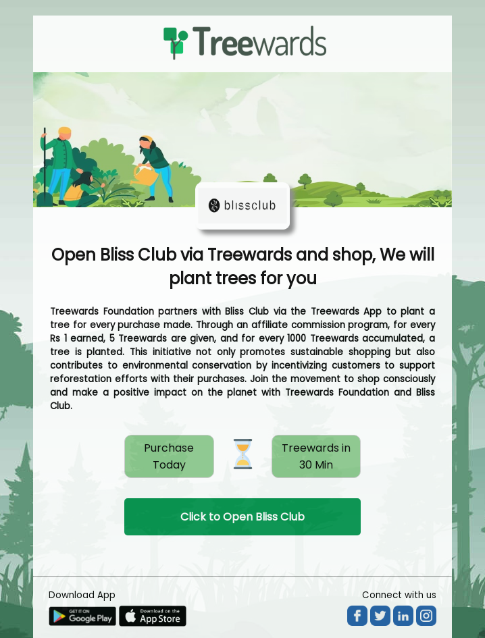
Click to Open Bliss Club (242, 517)
